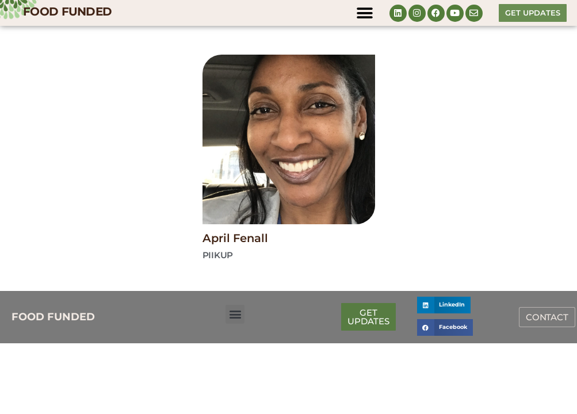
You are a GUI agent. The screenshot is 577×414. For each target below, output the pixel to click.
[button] (365, 13)
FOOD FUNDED (67, 11)
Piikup (218, 255)
